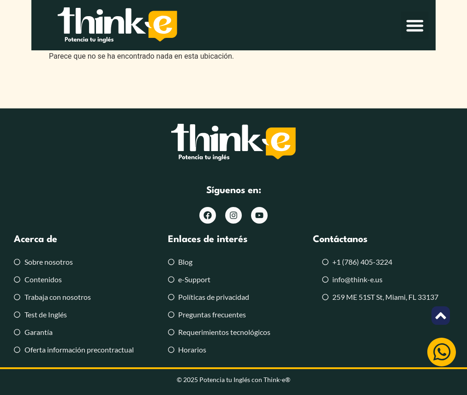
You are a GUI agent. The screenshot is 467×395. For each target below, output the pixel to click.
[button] (446, 25)
